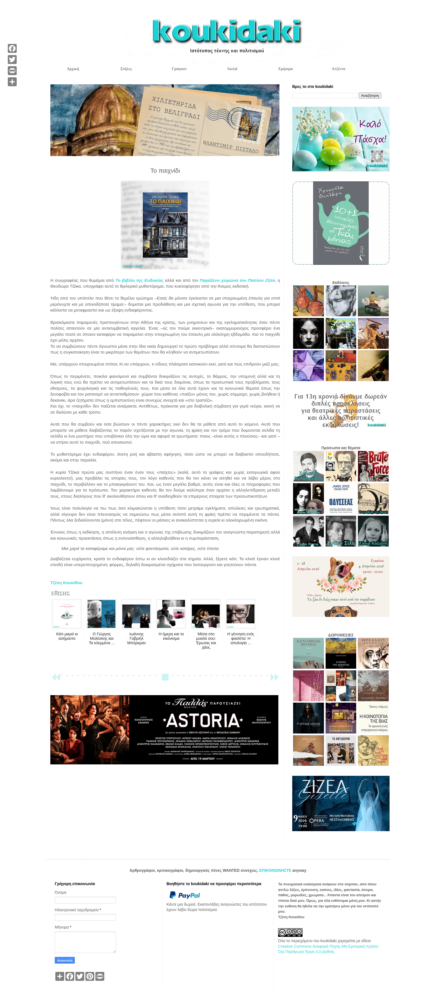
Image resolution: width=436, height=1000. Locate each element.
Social (232, 69)
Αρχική (73, 69)
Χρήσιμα (285, 69)
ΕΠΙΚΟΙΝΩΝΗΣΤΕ (275, 870)
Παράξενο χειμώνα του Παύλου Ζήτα (237, 280)
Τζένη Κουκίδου (66, 582)
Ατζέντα (338, 69)
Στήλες (126, 69)
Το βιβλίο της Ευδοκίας (139, 280)
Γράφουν (179, 69)
